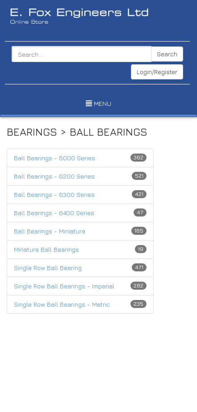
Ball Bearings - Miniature (49, 231)
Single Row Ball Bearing (48, 267)
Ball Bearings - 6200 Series (54, 176)
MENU (98, 103)
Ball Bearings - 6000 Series (54, 158)
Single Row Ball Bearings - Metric (62, 304)
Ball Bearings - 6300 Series (54, 194)
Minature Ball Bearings (46, 249)
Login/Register (157, 71)
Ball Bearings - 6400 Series (54, 212)
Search (167, 54)
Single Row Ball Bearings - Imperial (64, 286)
